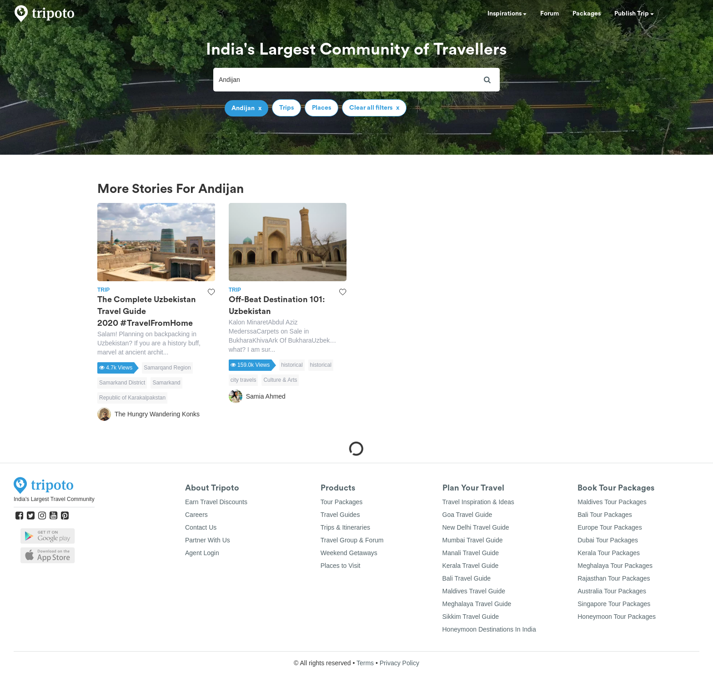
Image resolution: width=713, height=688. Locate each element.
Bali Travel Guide (466, 578)
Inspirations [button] (507, 13)
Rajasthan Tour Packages (613, 578)
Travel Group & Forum (352, 540)
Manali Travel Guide (470, 552)
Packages (586, 13)
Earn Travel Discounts (216, 502)
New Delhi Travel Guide (475, 527)
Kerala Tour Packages (608, 552)
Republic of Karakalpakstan (132, 398)
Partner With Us (207, 540)
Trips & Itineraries (345, 527)
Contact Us (200, 527)
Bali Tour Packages (604, 514)
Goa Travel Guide (467, 514)
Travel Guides (340, 514)
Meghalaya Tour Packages (615, 565)
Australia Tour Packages (611, 591)
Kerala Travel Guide (470, 565)
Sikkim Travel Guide (470, 616)
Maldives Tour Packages (611, 502)
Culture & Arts (280, 380)
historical (291, 365)
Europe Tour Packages (609, 527)
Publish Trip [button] (634, 13)
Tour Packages (342, 502)
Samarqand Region (167, 367)
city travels (243, 380)
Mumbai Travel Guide (472, 540)
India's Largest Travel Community (54, 499)
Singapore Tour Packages (613, 603)
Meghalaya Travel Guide (477, 603)
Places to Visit (341, 565)
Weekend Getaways (349, 552)
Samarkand (166, 382)
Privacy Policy (399, 663)
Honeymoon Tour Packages (616, 616)
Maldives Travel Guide (474, 591)
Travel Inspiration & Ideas (478, 502)
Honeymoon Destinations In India (489, 629)
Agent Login (202, 552)
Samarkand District (122, 382)
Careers (196, 514)
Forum (549, 13)
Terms (365, 663)
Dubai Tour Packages (607, 540)
